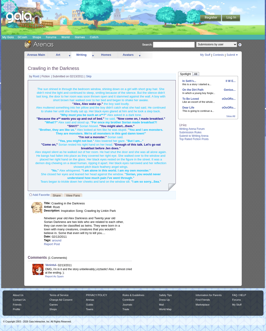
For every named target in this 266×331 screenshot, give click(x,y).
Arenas (90, 299)
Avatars (128, 54)
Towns (89, 309)
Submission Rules (190, 132)
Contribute (128, 299)
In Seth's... (189, 81)
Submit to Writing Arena (193, 135)
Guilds (89, 304)
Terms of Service (58, 295)
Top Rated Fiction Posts (194, 139)
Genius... (229, 89)
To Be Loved (190, 98)
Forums (51, 37)
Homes (106, 54)
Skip (88, 76)
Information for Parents (209, 295)
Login (231, 18)
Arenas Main (36, 54)
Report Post (52, 244)
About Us (18, 295)
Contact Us (19, 299)
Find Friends (203, 299)
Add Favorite (41, 195)
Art (58, 54)
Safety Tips (165, 295)
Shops (36, 37)
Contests (218, 54)
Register (211, 18)
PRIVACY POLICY (96, 295)
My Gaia (8, 37)
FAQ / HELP (239, 295)
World (65, 37)
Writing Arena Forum (192, 129)
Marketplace (203, 304)
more (69, 55)
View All (230, 116)
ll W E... (230, 81)
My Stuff (205, 54)
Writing (81, 54)
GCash (22, 37)
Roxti (36, 76)
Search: (147, 44)
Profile (16, 309)
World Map (165, 309)
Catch (94, 37)
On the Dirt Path (193, 89)
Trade (126, 309)
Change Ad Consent (60, 299)
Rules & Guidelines (133, 295)
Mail (161, 304)
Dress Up (164, 299)
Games (80, 37)
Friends (17, 304)
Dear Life (188, 107)
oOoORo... (228, 98)
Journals (127, 304)
